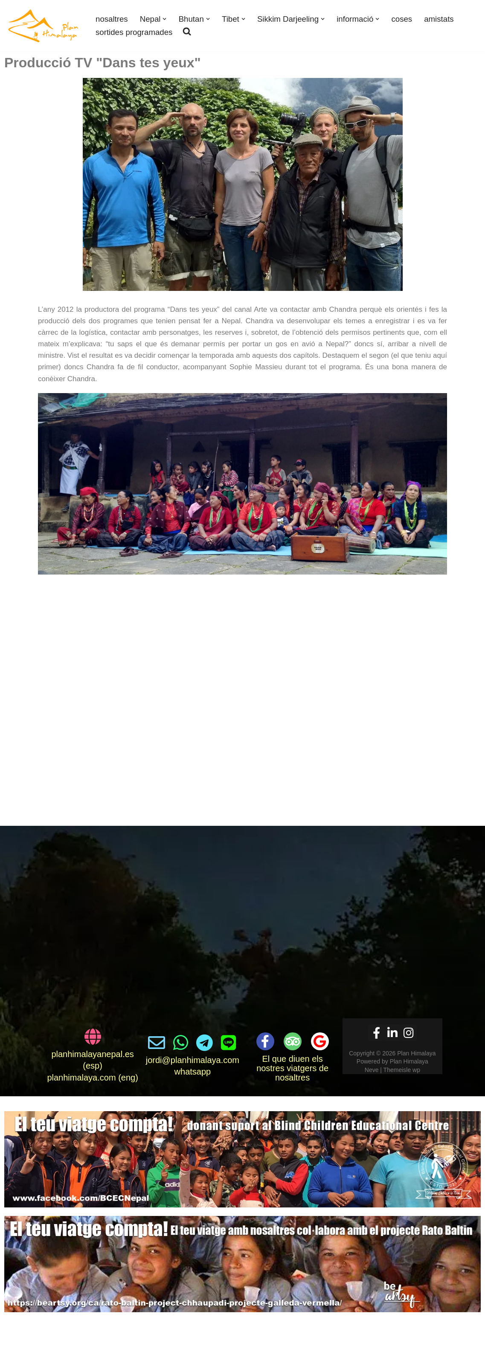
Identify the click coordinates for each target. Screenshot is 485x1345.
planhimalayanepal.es (92, 1054)
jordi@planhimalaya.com (192, 1060)
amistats (440, 18)
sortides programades (134, 32)
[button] (165, 19)
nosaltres (112, 18)
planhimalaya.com (81, 1077)
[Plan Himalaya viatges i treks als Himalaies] (43, 26)
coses (402, 18)
